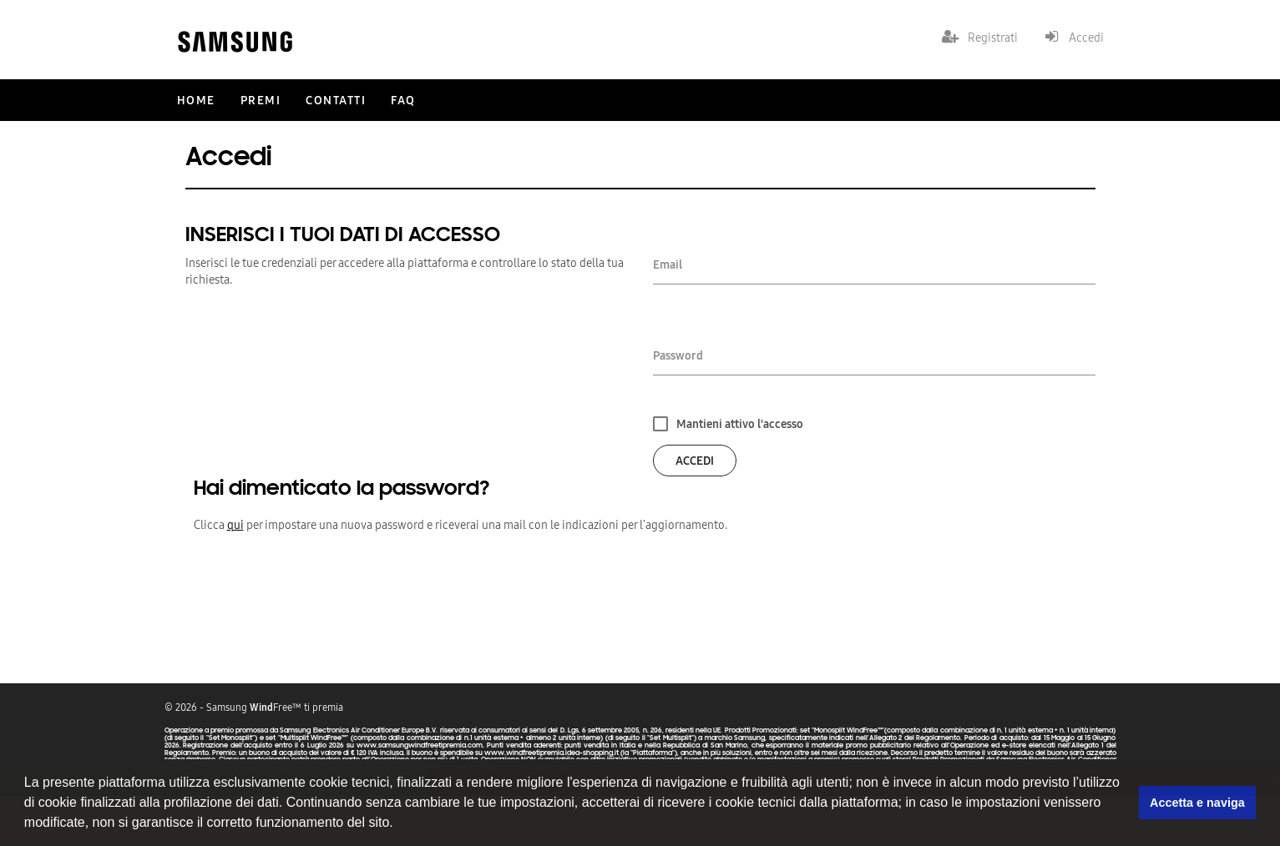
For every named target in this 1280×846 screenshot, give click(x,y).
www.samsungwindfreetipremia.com (420, 745)
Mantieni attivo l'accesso (739, 423)
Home (196, 100)
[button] (399, 824)
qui (235, 524)
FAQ (403, 100)
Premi (260, 100)
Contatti (336, 100)
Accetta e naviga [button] (1197, 802)
